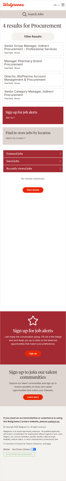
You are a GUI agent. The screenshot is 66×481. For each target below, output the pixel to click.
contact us (53, 421)
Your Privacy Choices (24, 449)
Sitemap (6, 449)
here (49, 444)
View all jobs (33, 190)
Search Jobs (36, 14)
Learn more (33, 397)
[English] (57, 5)
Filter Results (33, 36)
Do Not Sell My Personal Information (19, 454)
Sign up (9, 117)
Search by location (15, 138)
